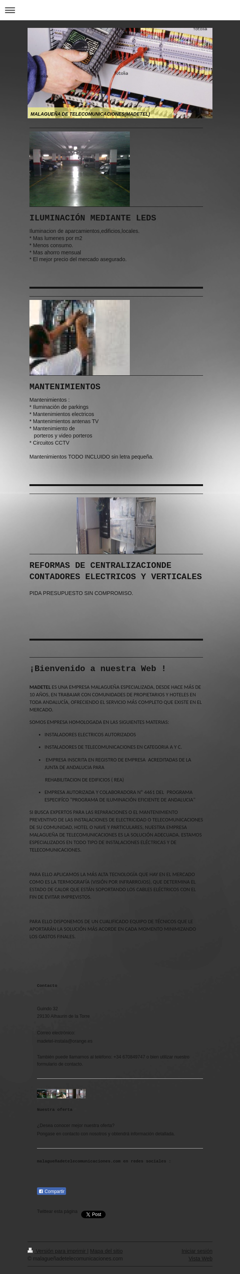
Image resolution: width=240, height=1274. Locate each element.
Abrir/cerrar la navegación (120, 10)
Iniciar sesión (197, 1251)
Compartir (51, 1191)
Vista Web (200, 1259)
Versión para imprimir (57, 1251)
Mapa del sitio (106, 1251)
